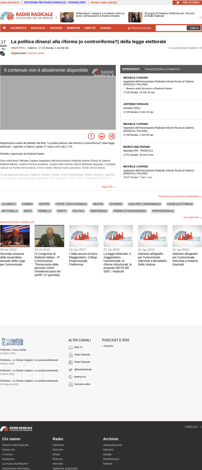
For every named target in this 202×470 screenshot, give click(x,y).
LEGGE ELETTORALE (180, 204)
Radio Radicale (82, 354)
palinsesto (18, 28)
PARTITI (62, 211)
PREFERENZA (98, 211)
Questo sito (8, 449)
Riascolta (58, 449)
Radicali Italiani (36, 53)
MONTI (28, 211)
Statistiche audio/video (65, 468)
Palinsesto (58, 445)
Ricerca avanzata (141, 28)
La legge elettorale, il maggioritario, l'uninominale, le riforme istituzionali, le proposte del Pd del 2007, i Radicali (118, 262)
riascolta (38, 28)
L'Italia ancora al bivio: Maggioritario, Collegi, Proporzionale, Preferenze (83, 259)
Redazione (8, 459)
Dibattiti (107, 454)
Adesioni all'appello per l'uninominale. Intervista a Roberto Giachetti (185, 259)
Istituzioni (108, 449)
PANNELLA (44, 211)
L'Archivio (7, 454)
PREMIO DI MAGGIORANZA (129, 211)
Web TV (78, 347)
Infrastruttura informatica (16, 468)
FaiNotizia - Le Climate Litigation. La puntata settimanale (29, 360)
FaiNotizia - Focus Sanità (13, 349)
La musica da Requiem (15, 463)
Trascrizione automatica (162, 69)
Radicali (107, 463)
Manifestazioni (111, 459)
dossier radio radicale (104, 2)
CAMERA (27, 204)
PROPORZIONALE (163, 211)
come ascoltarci (9, 2)
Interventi (131, 69)
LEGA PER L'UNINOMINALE (144, 204)
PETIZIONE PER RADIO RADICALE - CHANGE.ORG (55, 2)
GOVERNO (115, 204)
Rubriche (109, 346)
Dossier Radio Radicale (15, 445)
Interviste (58, 463)
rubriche (73, 28)
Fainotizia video (82, 384)
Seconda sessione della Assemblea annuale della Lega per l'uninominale (12, 259)
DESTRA (98, 204)
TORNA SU (191, 427)
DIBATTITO (17, 48)
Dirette (56, 454)
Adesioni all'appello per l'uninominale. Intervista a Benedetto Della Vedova (152, 259)
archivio (56, 28)
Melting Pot (80, 376)
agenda (105, 28)
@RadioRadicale (83, 369)
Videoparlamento (112, 445)
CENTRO (44, 204)
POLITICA (78, 211)
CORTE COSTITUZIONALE (71, 204)
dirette (90, 28)
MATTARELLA (10, 211)
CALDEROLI (9, 204)
